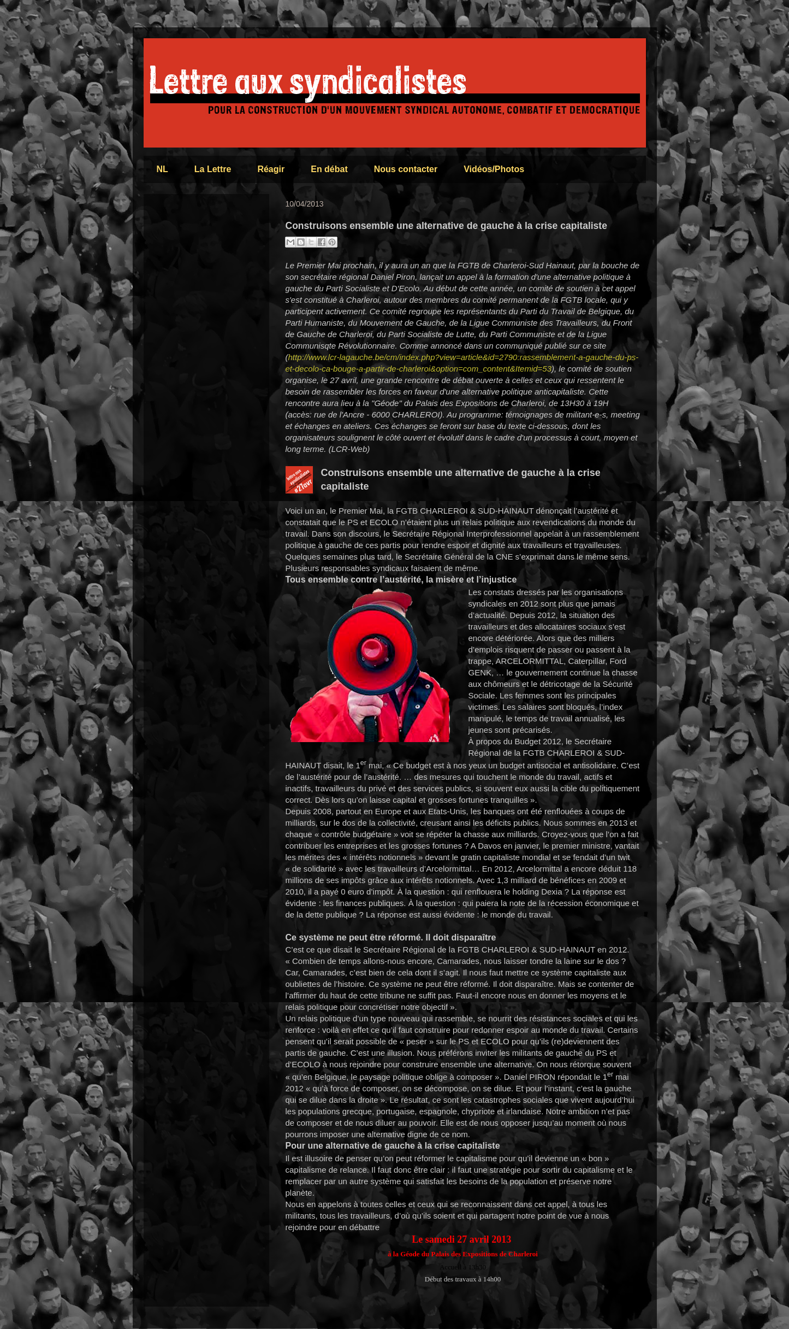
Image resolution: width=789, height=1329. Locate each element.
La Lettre (213, 169)
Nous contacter (405, 169)
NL (162, 169)
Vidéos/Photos (494, 169)
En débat (329, 169)
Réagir (270, 169)
